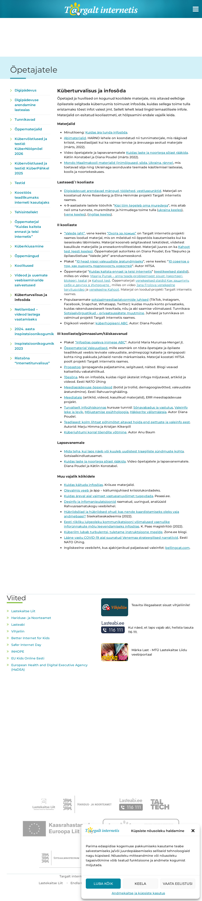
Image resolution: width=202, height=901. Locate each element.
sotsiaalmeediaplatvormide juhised (120, 300)
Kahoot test (101, 280)
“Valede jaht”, (75, 233)
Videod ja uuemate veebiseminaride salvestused (31, 280)
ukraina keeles (170, 210)
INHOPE (17, 652)
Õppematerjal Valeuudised (85, 348)
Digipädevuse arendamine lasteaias (27, 105)
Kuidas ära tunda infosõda (106, 132)
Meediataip (73, 397)
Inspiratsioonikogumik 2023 (32, 346)
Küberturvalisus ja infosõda (31, 297)
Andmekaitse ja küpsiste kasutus (138, 893)
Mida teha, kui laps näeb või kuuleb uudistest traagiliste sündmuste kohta (124, 451)
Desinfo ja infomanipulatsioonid (90, 502)
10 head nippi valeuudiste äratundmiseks (110, 261)
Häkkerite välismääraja (148, 412)
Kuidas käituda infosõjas (83, 485)
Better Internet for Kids (30, 638)
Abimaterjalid (75, 138)
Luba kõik (103, 883)
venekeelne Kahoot (104, 289)
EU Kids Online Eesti (27, 658)
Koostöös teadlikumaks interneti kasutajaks (32, 197)
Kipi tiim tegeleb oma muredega (141, 205)
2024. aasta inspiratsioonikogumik (32, 331)
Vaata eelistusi (178, 883)
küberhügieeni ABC (111, 323)
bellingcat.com (177, 548)
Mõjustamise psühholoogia (106, 412)
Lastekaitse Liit (23, 611)
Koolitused (24, 265)
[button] (193, 830)
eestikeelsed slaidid (171, 271)
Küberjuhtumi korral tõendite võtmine (95, 432)
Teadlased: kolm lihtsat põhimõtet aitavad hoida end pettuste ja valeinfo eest (127, 422)
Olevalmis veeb (76, 490)
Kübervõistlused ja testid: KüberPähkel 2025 (32, 168)
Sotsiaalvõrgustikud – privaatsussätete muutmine (104, 313)
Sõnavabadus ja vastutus (153, 407)
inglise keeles (100, 214)
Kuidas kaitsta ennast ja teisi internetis (120, 271)
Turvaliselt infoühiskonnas (85, 407)
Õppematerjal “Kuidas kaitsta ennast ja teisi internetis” (28, 229)
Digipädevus (25, 90)
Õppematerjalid (28, 129)
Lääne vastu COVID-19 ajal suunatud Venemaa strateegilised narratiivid (121, 538)
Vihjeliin (18, 631)
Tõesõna (70, 377)
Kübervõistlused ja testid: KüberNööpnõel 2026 (31, 146)
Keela (140, 883)
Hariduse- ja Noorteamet (31, 618)
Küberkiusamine (29, 246)
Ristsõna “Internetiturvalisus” (32, 360)
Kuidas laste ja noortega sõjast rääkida (157, 153)
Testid (20, 183)
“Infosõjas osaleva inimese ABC (100, 342)
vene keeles (75, 214)
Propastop (72, 367)
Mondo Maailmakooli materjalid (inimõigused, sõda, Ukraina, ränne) (118, 163)
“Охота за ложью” (121, 233)
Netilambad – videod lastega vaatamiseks (27, 314)
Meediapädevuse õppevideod (88, 387)
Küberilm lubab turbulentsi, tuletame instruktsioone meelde (113, 532)
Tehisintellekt (26, 212)
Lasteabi (18, 625)
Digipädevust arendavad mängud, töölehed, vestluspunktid (112, 191)
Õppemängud (27, 256)
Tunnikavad (25, 119)
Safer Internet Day (26, 645)
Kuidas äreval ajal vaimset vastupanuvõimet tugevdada (108, 496)
